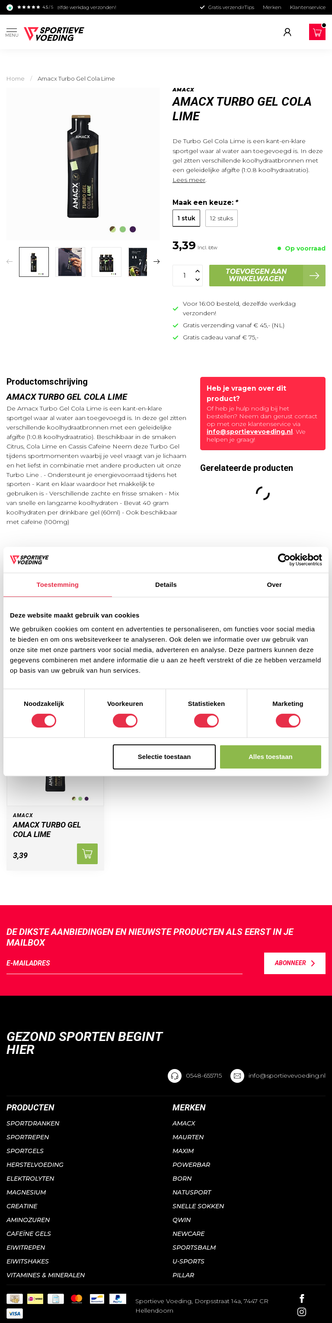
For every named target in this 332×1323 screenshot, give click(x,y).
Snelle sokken (198, 1206)
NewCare (188, 1234)
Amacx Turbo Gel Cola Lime (76, 78)
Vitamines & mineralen (45, 1275)
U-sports (188, 1261)
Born (182, 1178)
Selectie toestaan (164, 756)
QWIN (181, 1220)
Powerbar (191, 1165)
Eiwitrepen (25, 1247)
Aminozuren (28, 1220)
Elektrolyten (30, 1178)
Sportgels (25, 1151)
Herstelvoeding (35, 1165)
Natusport (191, 1192)
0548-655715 (204, 1075)
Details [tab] (166, 584)
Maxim (183, 1151)
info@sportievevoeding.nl (250, 432)
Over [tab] (274, 584)
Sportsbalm (194, 1247)
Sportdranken (32, 1123)
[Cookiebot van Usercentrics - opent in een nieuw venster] (284, 559)
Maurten (188, 1137)
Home (15, 78)
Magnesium (26, 1192)
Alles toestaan (271, 756)
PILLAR (183, 1275)
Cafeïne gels (28, 1234)
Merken (272, 7)
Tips (249, 7)
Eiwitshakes (27, 1261)
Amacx (183, 90)
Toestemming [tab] (58, 584)
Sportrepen (27, 1137)
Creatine (21, 1206)
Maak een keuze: (205, 202)
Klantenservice (308, 7)
